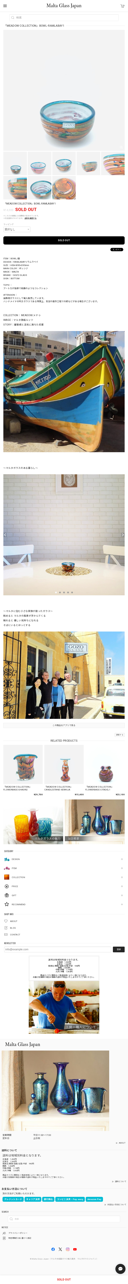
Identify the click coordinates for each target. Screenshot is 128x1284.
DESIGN (16, 859)
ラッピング (8, 224)
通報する (119, 735)
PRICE (15, 886)
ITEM (14, 868)
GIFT (14, 895)
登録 (119, 949)
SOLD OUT (64, 240)
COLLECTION (18, 877)
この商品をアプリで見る (64, 725)
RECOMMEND (19, 904)
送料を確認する (31, 218)
